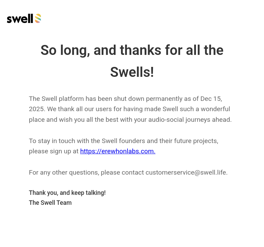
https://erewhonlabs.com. (117, 151)
